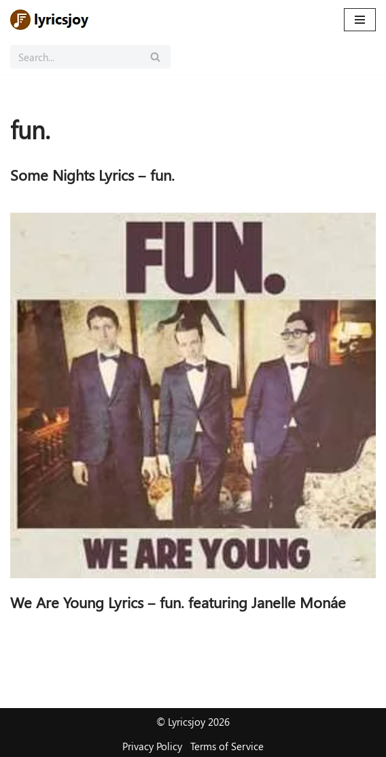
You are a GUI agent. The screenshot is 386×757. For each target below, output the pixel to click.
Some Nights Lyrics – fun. (92, 174)
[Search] (75, 57)
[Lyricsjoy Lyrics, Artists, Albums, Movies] (51, 20)
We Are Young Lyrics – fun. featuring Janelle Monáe (178, 602)
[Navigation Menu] (360, 19)
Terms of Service (227, 746)
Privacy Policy (152, 746)
